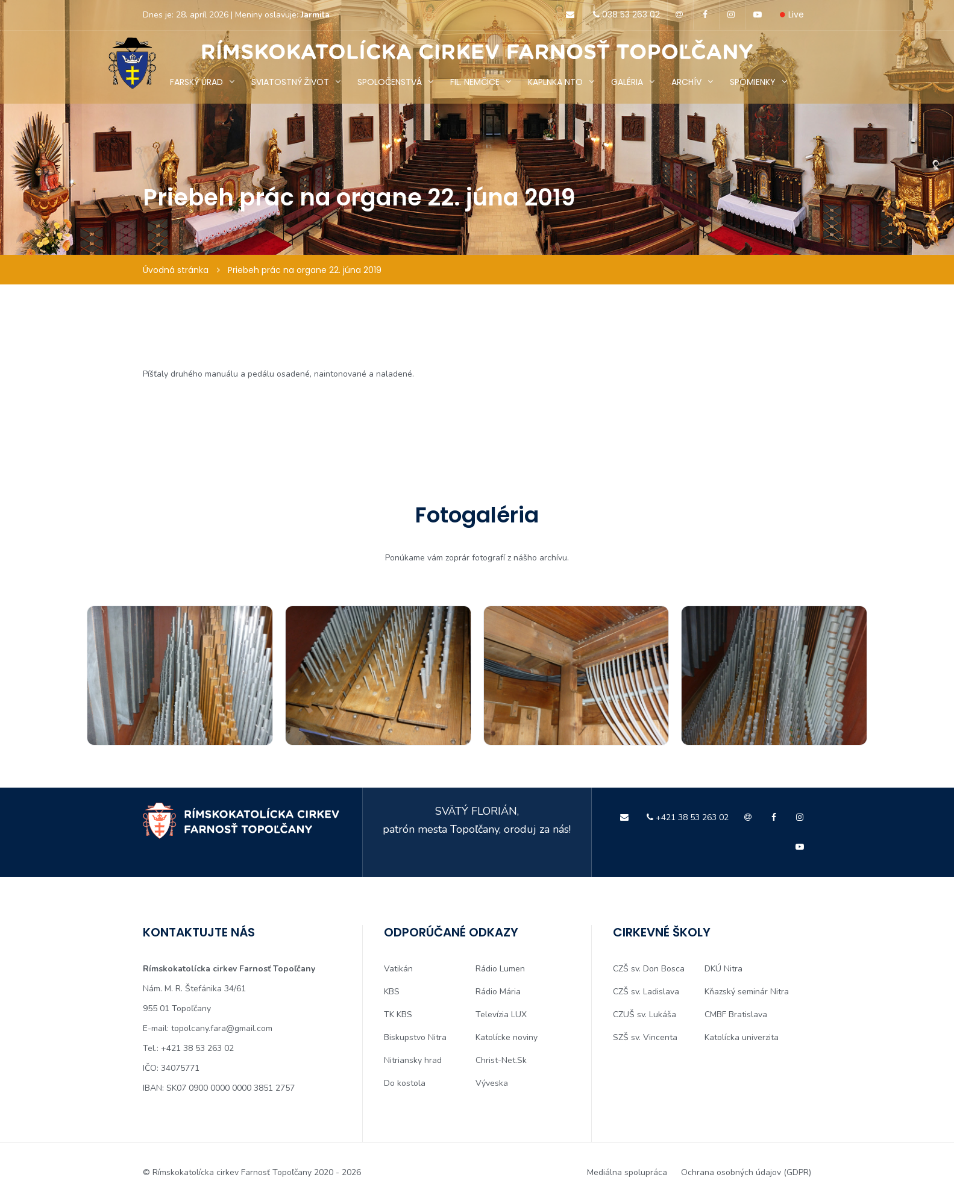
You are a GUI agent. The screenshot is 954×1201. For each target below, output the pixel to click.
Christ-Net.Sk (501, 1060)
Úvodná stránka (176, 270)
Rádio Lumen (500, 968)
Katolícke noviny (506, 1037)
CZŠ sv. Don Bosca (649, 968)
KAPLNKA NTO (555, 82)
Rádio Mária (498, 991)
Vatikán (398, 968)
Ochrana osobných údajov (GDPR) (747, 1172)
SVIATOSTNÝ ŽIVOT (290, 82)
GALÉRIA (627, 82)
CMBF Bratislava (736, 1014)
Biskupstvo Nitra (415, 1037)
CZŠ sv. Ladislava (646, 991)
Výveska (491, 1083)
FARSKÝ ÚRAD (196, 82)
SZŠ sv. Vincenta (645, 1037)
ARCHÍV (686, 82)
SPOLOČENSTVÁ (389, 82)
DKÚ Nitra (723, 968)
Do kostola (404, 1083)
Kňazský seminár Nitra (747, 991)
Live (792, 14)
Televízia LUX (501, 1014)
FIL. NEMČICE (475, 82)
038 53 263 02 (624, 14)
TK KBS (398, 1014)
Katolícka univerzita (742, 1037)
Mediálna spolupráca (627, 1172)
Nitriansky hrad (413, 1060)
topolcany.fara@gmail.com (221, 1028)
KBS (392, 991)
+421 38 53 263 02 (686, 817)
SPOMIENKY (753, 82)
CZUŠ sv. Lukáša (644, 1014)
